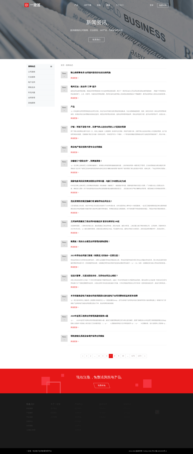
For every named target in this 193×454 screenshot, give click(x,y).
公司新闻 (126, 413)
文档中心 (29, 421)
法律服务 (78, 430)
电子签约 (78, 408)
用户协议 (102, 413)
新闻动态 (69, 65)
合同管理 (78, 413)
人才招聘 (54, 417)
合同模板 (29, 426)
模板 (108, 5)
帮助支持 (102, 408)
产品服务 (29, 413)
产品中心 (79, 404)
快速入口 (30, 404)
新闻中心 (126, 408)
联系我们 (96, 40)
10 (123, 356)
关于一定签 (55, 404)
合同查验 (78, 417)
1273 (139, 356)
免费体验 (151, 385)
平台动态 (29, 417)
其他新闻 (126, 417)
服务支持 (103, 404)
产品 (76, 5)
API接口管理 (30, 430)
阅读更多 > (75, 78)
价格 (99, 5)
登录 (151, 5)
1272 (133, 356)
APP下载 (87, 5)
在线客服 (102, 417)
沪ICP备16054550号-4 (159, 451)
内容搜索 (29, 408)
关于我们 (120, 5)
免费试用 (163, 5)
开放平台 (78, 426)
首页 (62, 65)
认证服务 (78, 421)
